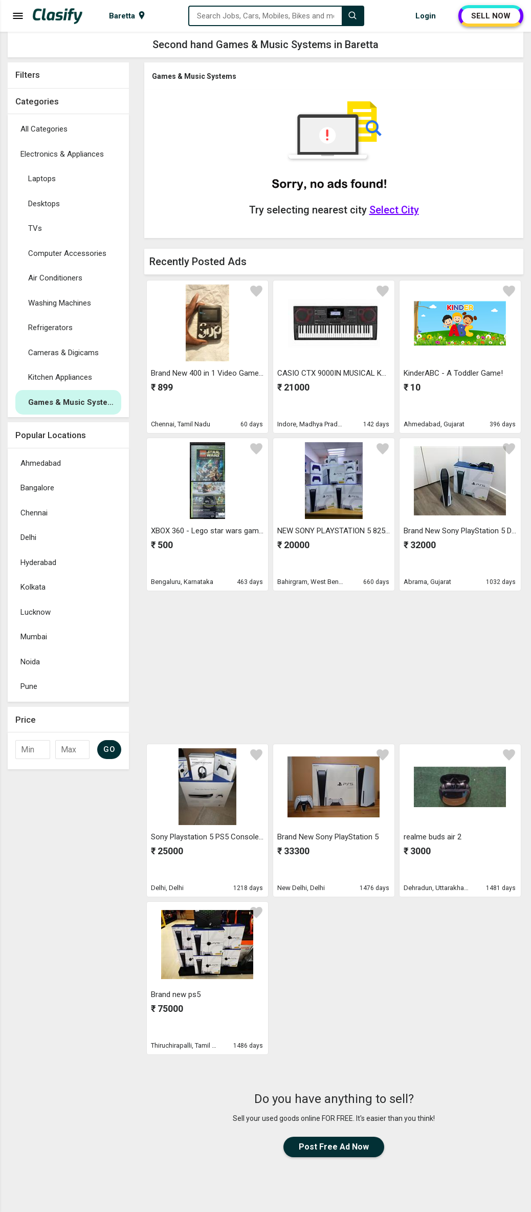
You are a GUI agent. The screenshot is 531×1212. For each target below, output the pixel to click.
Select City (394, 210)
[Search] (352, 16)
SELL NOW (491, 15)
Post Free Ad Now (334, 1147)
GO (109, 749)
